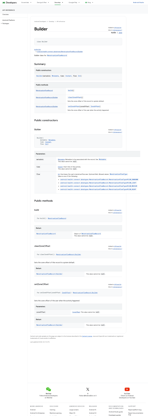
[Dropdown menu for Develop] (63, 2)
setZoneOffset (74, 106)
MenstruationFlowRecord (57, 55)
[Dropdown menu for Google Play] (80, 2)
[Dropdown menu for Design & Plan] (49, 2)
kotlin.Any (37, 49)
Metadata (102, 159)
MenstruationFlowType (118, 174)
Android (32, 410)
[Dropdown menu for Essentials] (32, 2)
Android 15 (92, 410)
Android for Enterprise (37, 413)
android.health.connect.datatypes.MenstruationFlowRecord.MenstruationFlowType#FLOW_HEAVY (98, 189)
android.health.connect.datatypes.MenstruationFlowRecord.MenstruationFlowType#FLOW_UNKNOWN (99, 179)
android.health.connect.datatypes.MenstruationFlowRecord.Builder (60, 52)
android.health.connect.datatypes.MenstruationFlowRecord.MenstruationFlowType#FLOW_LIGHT (98, 183)
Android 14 (92, 413)
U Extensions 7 (117, 30)
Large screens (74, 410)
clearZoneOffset (74, 97)
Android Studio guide (116, 412)
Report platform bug (134, 410)
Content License (87, 336)
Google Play (73, 2)
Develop (51, 21)
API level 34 (117, 28)
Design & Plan (42, 2)
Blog (89, 2)
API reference (8, 10)
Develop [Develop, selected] (58, 2)
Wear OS (72, 413)
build (70, 90)
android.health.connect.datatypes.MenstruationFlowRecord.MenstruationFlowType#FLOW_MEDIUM (99, 186)
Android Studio (138, 2)
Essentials (25, 2)
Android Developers (40, 21)
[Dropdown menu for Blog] (93, 2)
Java (120, 33)
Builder (39, 76)
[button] (13, 23)
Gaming (52, 410)
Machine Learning (55, 413)
